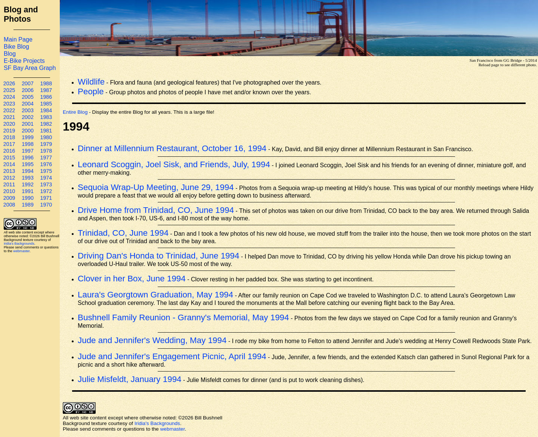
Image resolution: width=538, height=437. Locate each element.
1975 (46, 171)
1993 (28, 178)
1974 (46, 178)
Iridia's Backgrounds (19, 243)
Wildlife (91, 81)
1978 (46, 151)
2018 (9, 137)
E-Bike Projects (24, 60)
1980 (46, 137)
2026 (9, 83)
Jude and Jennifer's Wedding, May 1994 (152, 340)
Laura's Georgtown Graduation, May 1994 (155, 294)
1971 (46, 198)
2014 (9, 164)
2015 (9, 158)
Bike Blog (16, 46)
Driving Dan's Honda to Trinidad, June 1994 (158, 255)
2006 (28, 90)
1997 (28, 151)
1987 (46, 90)
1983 (46, 117)
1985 (46, 104)
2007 (28, 83)
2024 (9, 97)
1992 (28, 184)
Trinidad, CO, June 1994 (123, 233)
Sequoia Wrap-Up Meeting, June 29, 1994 (156, 187)
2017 (9, 144)
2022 (9, 110)
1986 (46, 97)
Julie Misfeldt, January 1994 (130, 379)
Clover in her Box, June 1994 (132, 278)
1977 (46, 158)
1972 (46, 191)
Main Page (18, 39)
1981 (46, 131)
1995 (28, 164)
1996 (28, 158)
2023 (9, 104)
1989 (28, 205)
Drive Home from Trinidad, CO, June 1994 (156, 210)
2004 (28, 104)
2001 (28, 124)
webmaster (21, 251)
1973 (46, 184)
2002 (28, 117)
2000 (28, 131)
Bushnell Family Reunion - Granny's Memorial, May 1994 (183, 317)
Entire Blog (75, 112)
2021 (9, 117)
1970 (46, 205)
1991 (28, 191)
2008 (9, 205)
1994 (28, 171)
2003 (28, 110)
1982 (46, 124)
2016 (9, 151)
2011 (9, 184)
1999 (28, 137)
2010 (9, 191)
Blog (10, 53)
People (91, 91)
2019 (9, 131)
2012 (9, 178)
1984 (46, 110)
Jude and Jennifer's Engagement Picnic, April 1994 (172, 356)
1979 (46, 144)
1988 (46, 83)
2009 (9, 198)
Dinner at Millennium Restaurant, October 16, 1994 (172, 148)
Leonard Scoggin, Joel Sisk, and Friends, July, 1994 (174, 164)
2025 (9, 90)
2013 (9, 171)
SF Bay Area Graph (30, 67)
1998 (28, 144)
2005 (28, 97)
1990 (28, 198)
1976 (46, 164)
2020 (9, 124)
